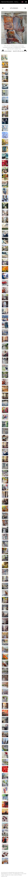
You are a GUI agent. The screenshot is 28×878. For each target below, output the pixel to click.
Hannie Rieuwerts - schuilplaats (10, 2)
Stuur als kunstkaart (14, 51)
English (22, 1)
